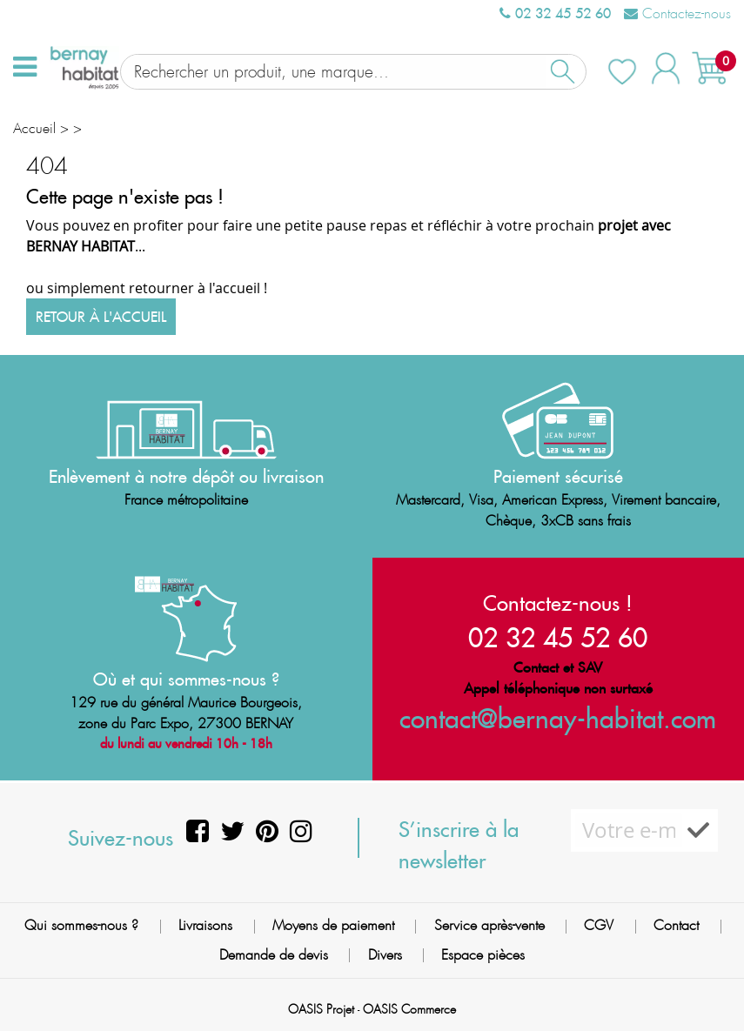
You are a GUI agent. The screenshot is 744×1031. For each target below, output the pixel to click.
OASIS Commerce (409, 1008)
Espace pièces (483, 953)
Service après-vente (489, 924)
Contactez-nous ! (558, 602)
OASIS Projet (321, 1008)
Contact (676, 924)
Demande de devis (273, 953)
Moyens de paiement (333, 924)
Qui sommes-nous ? (81, 924)
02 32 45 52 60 (555, 13)
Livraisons (205, 924)
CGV (598, 924)
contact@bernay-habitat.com (557, 717)
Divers (385, 953)
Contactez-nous (677, 13)
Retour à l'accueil (101, 316)
